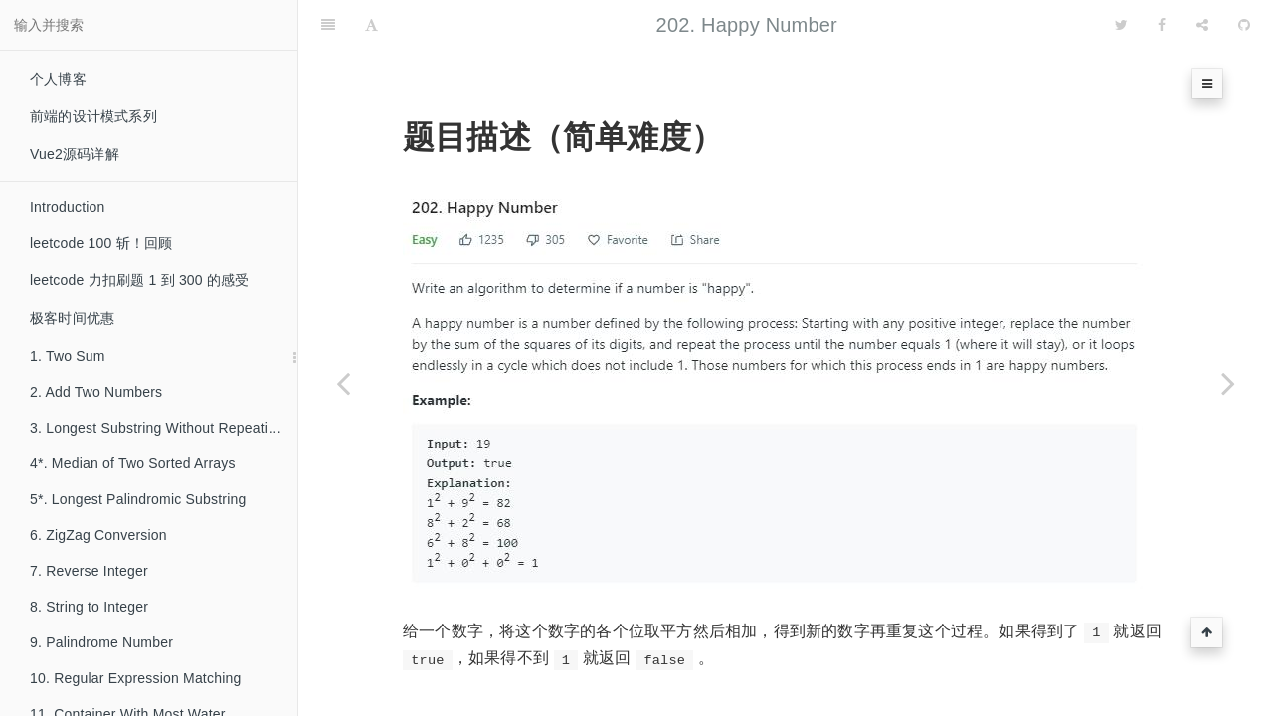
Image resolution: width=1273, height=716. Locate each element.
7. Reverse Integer (89, 571)
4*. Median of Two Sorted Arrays (133, 463)
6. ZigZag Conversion (98, 535)
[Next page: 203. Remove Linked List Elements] (1228, 383)
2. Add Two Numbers (96, 392)
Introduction (67, 207)
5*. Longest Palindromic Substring (138, 499)
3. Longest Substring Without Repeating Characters (163, 428)
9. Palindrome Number (101, 642)
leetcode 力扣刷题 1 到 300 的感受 (140, 280)
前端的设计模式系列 (93, 116)
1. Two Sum (67, 356)
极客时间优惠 (72, 318)
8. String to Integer (89, 607)
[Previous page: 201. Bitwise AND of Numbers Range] (343, 383)
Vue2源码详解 (74, 154)
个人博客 (58, 79)
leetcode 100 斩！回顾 (101, 243)
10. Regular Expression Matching (135, 678)
